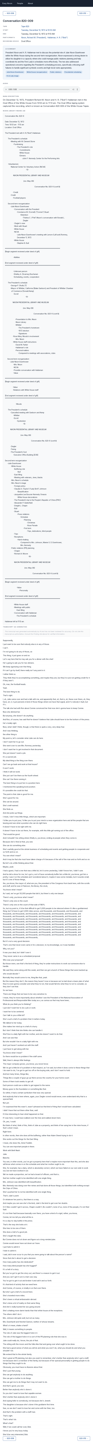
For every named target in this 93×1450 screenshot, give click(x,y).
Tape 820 (25, 26)
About (30, 3)
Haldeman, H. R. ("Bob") (57, 37)
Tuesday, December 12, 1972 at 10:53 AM (38, 30)
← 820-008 (9, 13)
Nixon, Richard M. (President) (33, 37)
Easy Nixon (7, 3)
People (20, 3)
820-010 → (83, 13)
